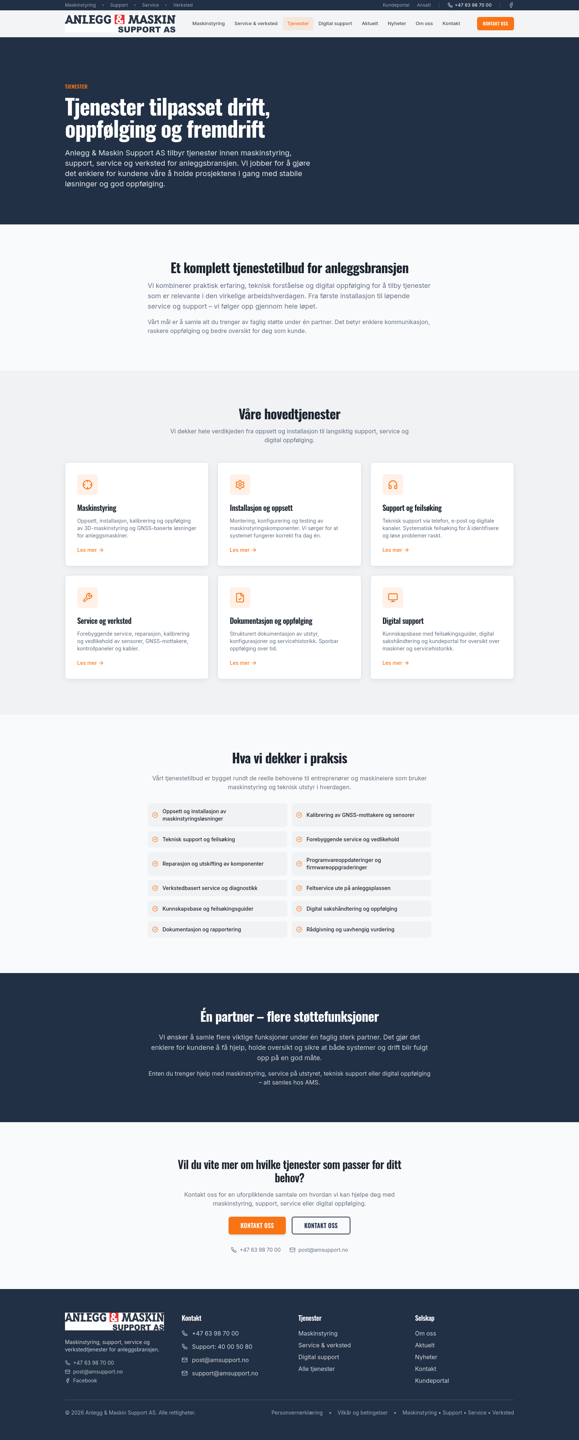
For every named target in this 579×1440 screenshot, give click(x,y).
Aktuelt (370, 23)
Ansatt (424, 5)
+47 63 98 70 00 (470, 5)
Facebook (81, 1380)
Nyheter (397, 23)
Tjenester (298, 23)
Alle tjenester (316, 1368)
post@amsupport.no (319, 1250)
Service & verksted (256, 23)
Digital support (335, 23)
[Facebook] (511, 5)
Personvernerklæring (297, 1412)
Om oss (424, 23)
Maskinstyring (208, 23)
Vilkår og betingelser (363, 1412)
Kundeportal (396, 5)
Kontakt (451, 23)
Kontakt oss (495, 23)
